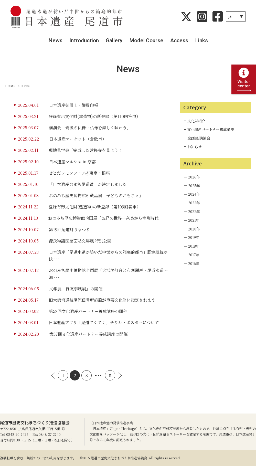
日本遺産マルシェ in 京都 (72, 162)
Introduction (84, 40)
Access (179, 40)
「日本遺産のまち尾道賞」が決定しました (87, 184)
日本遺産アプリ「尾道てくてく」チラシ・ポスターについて (104, 322)
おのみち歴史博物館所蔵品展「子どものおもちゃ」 (96, 195)
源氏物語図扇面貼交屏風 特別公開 (80, 241)
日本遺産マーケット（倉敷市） (77, 139)
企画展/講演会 (198, 138)
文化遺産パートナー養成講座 (210, 129)
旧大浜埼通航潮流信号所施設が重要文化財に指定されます (102, 300)
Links (201, 40)
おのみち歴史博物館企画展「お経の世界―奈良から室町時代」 (105, 218)
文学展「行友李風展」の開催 (75, 289)
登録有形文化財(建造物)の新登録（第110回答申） (94, 116)
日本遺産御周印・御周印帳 (73, 105)
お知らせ (194, 146)
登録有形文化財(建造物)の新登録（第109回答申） (95, 207)
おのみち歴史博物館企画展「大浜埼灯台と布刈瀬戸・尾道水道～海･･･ (108, 273)
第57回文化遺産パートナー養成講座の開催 (88, 334)
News (55, 40)
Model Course (146, 40)
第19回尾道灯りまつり (69, 229)
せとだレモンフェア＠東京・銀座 (79, 173)
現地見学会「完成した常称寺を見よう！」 (87, 150)
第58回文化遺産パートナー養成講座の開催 (88, 311)
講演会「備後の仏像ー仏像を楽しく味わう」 (90, 128)
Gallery (114, 40)
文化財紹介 (196, 120)
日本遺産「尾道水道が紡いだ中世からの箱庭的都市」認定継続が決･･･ (108, 255)
